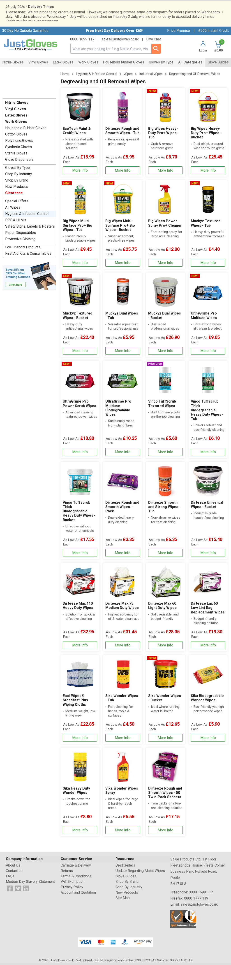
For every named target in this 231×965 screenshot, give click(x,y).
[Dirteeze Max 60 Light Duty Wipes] (165, 609)
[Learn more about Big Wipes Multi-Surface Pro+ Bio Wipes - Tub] (80, 265)
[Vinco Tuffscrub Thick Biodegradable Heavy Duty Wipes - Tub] (208, 411)
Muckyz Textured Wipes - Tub (205, 225)
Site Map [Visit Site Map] (123, 900)
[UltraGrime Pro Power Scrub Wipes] (79, 411)
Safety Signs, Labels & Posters (30, 228)
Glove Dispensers (19, 162)
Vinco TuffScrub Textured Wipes (162, 405)
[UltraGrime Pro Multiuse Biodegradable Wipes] (122, 411)
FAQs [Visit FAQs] (10, 878)
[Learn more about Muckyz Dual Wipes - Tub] (122, 353)
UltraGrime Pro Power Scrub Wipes (79, 405)
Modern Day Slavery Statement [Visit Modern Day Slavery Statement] (30, 884)
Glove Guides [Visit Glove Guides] (126, 878)
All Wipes (12, 209)
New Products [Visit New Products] (127, 895)
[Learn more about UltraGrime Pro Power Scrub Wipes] (80, 454)
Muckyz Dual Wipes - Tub (121, 317)
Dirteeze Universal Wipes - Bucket (207, 507)
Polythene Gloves (19, 143)
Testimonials (29, 85)
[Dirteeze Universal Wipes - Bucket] (208, 512)
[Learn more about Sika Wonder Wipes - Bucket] (165, 740)
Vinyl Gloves (15, 111)
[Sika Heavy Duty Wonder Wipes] (79, 794)
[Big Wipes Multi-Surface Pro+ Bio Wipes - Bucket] (122, 226)
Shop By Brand (16, 182)
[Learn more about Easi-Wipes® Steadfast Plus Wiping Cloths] (80, 740)
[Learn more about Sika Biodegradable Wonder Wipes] (208, 740)
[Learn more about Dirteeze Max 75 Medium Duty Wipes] (122, 647)
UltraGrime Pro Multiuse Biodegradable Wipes (118, 410)
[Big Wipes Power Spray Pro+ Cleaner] (165, 226)
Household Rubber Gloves (25, 130)
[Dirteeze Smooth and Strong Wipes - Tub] (165, 512)
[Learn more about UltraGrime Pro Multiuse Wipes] (208, 353)
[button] (201, 48)
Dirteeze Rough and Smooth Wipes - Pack (122, 509)
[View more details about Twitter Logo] (18, 890)
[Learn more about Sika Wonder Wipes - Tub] (122, 740)
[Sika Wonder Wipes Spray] (122, 794)
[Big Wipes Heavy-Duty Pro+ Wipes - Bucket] (208, 134)
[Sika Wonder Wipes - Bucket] (165, 701)
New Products (16, 189)
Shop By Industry (18, 176)
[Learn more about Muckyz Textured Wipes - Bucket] (80, 353)
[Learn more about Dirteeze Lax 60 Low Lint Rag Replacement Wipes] (208, 647)
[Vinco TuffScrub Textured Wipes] (165, 411)
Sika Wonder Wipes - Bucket (164, 700)
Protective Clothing (20, 241)
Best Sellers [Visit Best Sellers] (125, 867)
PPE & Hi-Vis (15, 222)
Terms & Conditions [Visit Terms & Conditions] (76, 878)
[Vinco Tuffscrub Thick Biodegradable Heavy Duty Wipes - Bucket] (79, 512)
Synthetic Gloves (18, 149)
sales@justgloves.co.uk (120, 41)
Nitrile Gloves (16, 105)
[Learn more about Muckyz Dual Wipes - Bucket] (165, 353)
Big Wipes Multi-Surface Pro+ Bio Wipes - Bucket (120, 227)
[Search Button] (156, 51)
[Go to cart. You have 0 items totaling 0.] (218, 48)
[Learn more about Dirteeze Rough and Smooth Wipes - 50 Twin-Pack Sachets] (165, 832)
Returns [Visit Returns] (67, 873)
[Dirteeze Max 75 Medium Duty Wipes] (122, 609)
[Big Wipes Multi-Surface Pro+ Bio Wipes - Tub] (79, 226)
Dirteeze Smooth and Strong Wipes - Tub (164, 509)
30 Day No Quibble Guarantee (25, 33)
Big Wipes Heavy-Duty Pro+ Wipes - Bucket (206, 135)
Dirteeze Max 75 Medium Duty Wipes (122, 608)
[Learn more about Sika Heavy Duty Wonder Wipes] (80, 832)
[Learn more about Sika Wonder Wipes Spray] (122, 832)
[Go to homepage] (30, 47)
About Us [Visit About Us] (13, 867)
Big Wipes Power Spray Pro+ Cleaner (165, 225)
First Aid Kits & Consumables (28, 256)
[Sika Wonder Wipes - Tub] (122, 701)
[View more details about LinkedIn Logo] (26, 890)
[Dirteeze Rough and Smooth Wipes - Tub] (122, 134)
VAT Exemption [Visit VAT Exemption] (72, 884)
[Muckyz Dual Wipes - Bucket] (165, 317)
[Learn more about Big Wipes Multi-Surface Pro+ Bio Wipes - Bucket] (122, 265)
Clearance (14, 195)
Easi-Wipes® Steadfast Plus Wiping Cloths (75, 702)
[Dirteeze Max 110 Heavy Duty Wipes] (79, 609)
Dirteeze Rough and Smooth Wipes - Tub (122, 133)
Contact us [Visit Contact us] (14, 873)
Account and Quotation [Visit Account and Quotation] (78, 895)
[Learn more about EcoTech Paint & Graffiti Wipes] (80, 173)
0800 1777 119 (196, 900)
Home (64, 76)
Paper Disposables (20, 235)
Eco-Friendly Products (22, 249)
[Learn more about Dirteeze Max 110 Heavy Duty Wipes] (80, 647)
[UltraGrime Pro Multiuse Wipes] (208, 317)
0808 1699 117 (82, 41)
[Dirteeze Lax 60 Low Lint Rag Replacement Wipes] (208, 609)
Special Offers (16, 203)
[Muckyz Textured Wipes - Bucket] (79, 317)
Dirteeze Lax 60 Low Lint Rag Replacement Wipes (208, 610)
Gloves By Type (17, 170)
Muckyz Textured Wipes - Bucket (77, 317)
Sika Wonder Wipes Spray (121, 792)
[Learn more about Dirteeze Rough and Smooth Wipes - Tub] (122, 173)
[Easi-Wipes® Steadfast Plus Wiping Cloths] (79, 701)
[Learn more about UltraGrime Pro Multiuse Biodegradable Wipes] (122, 454)
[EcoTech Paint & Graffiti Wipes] (79, 134)
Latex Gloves (16, 117)
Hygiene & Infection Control (27, 216)
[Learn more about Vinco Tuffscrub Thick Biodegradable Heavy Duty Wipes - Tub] (208, 454)
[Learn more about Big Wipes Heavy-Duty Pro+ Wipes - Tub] (165, 173)
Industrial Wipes (151, 76)
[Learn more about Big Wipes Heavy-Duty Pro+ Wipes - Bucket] (208, 173)
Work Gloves (16, 124)
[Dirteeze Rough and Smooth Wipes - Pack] (122, 512)
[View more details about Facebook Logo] (10, 890)
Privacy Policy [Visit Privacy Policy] (72, 889)
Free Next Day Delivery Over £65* (114, 33)
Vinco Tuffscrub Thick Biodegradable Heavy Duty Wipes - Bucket (79, 513)
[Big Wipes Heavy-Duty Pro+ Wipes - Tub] (165, 134)
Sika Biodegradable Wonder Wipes (207, 700)
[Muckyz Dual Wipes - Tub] (122, 317)
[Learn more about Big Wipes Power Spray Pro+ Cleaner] (165, 265)
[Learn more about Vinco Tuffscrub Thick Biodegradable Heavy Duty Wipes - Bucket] (80, 555)
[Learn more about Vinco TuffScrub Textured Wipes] (165, 454)
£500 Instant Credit (213, 33)
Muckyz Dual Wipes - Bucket (164, 317)
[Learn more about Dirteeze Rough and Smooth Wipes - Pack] (122, 555)
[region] (80, 109)
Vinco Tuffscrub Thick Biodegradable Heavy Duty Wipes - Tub (207, 412)
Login (203, 52)
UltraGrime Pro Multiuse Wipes (204, 317)
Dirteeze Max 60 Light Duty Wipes (162, 608)
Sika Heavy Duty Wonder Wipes (76, 792)
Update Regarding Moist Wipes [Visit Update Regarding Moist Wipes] (140, 873)
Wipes (128, 76)
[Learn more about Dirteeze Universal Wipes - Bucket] (208, 555)
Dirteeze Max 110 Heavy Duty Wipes (78, 608)
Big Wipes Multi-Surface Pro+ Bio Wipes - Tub (77, 227)
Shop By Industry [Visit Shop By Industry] (129, 889)
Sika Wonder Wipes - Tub (121, 700)
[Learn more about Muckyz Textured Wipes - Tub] (208, 265)
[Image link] (29, 278)
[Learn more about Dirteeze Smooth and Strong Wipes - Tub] (165, 555)
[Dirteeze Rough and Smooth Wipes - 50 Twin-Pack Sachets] (165, 794)
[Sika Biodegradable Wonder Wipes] (208, 701)
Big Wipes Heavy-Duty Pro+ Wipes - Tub (163, 135)
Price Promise (178, 33)
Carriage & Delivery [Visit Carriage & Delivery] (76, 867)
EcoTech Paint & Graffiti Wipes (77, 133)
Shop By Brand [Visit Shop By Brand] (127, 884)
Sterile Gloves (16, 155)
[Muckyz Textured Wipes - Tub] (208, 226)
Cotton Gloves (16, 136)
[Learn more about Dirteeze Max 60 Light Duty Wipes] (165, 647)
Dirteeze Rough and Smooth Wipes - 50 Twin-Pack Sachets (165, 794)
